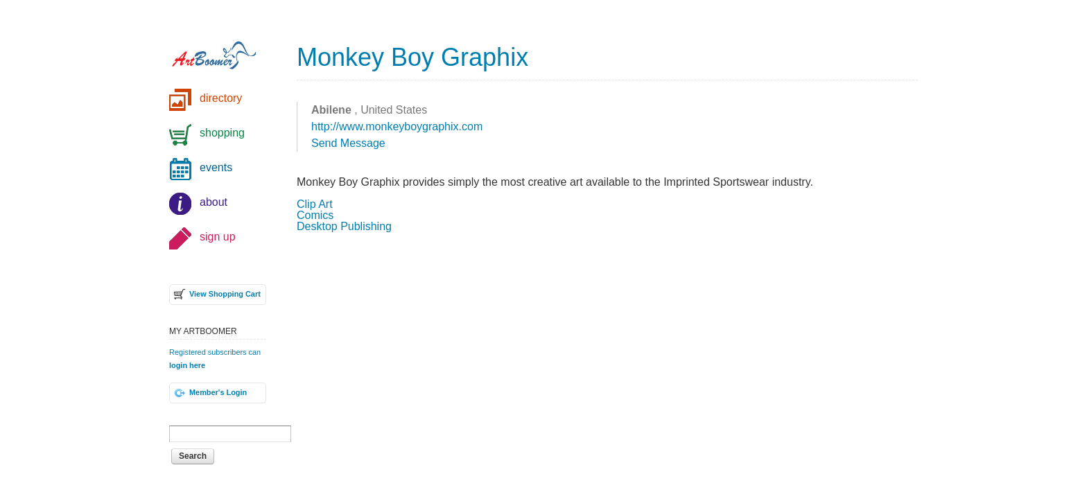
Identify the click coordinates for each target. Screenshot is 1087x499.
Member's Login (218, 392)
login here (187, 365)
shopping (222, 133)
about (213, 202)
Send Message (348, 143)
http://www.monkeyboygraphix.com (396, 126)
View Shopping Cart (225, 294)
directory (221, 98)
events (216, 167)
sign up (218, 237)
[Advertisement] (607, 354)
